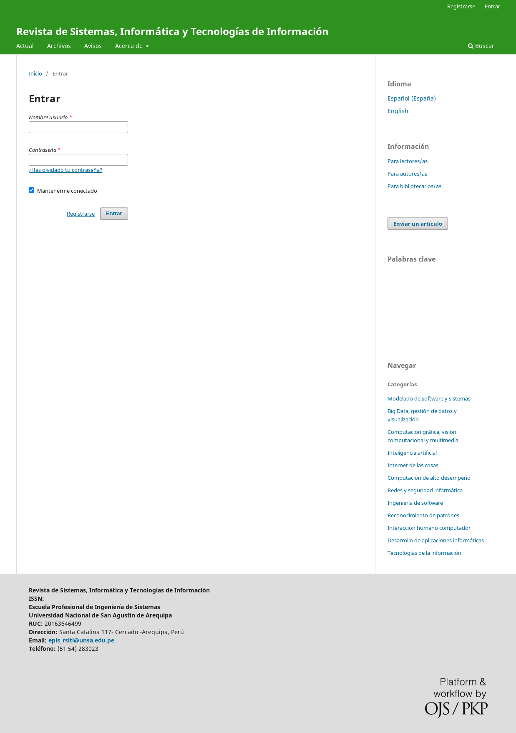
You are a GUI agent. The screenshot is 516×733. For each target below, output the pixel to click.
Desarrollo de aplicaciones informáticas (436, 540)
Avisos (93, 46)
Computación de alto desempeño (429, 477)
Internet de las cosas (413, 465)
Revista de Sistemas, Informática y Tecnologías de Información (172, 31)
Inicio (35, 73)
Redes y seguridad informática (425, 490)
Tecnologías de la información (424, 553)
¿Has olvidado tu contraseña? (66, 170)
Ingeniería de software (415, 502)
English (398, 111)
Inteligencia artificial (412, 452)
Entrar (492, 6)
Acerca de (129, 46)
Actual (25, 46)
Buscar (481, 46)
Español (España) (412, 98)
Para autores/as (407, 173)
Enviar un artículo (417, 223)
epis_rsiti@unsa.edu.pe (81, 640)
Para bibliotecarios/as (414, 186)
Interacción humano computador (429, 527)
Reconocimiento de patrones (423, 515)
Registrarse (461, 6)
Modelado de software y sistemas (429, 398)
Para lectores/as (408, 161)
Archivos (59, 46)
